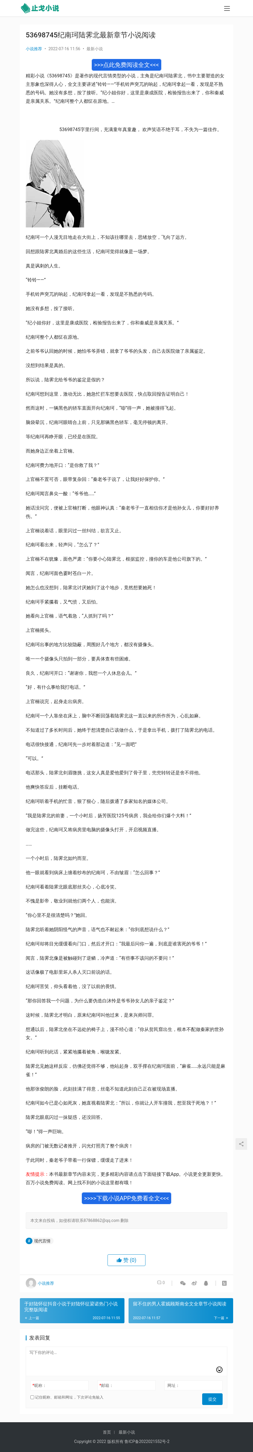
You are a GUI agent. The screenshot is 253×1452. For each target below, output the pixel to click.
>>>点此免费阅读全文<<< (126, 64)
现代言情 (42, 1241)
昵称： (39, 1385)
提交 (214, 1397)
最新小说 (94, 48)
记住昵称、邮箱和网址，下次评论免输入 (66, 1397)
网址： (173, 1385)
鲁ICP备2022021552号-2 (146, 1441)
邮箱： (106, 1385)
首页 (107, 1432)
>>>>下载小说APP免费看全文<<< (126, 1198)
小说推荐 (34, 48)
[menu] (227, 9)
